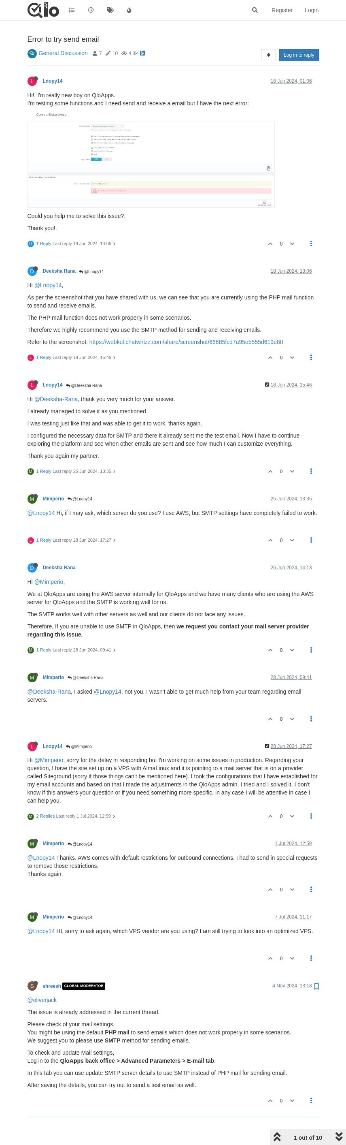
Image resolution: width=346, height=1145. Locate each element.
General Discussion (63, 53)
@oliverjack (42, 1000)
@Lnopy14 (91, 271)
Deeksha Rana (59, 271)
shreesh (52, 986)
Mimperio (53, 499)
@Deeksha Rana (84, 385)
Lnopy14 (53, 81)
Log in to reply (299, 55)
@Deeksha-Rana (56, 399)
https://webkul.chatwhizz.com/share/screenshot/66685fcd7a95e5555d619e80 (186, 342)
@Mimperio (49, 582)
